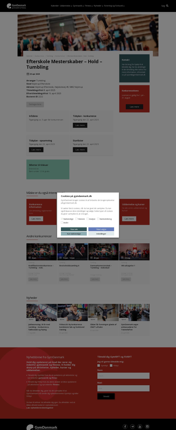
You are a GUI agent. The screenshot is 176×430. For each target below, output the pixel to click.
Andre (65, 222)
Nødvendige (68, 219)
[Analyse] (88, 219)
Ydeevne (81, 219)
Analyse (92, 219)
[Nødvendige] (62, 219)
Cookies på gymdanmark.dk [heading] (76, 195)
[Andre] (62, 222)
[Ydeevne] (76, 219)
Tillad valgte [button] (101, 229)
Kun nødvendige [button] (74, 233)
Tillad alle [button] (74, 229)
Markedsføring (106, 219)
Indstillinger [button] (101, 233)
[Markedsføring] (98, 219)
